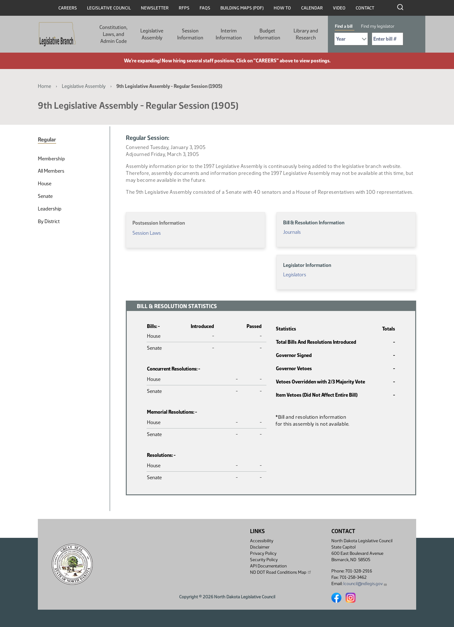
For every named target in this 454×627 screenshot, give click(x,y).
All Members (51, 171)
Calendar (312, 8)
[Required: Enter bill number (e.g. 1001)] (387, 38)
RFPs (184, 8)
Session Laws (146, 233)
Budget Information (267, 34)
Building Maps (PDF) (242, 8)
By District (49, 221)
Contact (365, 8)
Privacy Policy (263, 553)
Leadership (49, 209)
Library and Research (306, 34)
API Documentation (268, 566)
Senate (45, 196)
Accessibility (261, 541)
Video (339, 8)
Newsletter (155, 8)
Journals (292, 232)
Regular (47, 139)
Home (44, 86)
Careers (67, 8)
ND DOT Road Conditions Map (281, 572)
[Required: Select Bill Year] (351, 38)
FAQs (205, 8)
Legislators (294, 275)
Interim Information (229, 34)
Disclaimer (260, 547)
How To (282, 8)
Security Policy (264, 559)
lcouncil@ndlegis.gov (365, 583)
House (44, 184)
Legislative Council (109, 8)
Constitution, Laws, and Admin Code (113, 34)
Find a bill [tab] (343, 26)
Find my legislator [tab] (377, 26)
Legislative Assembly (151, 34)
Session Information (190, 34)
